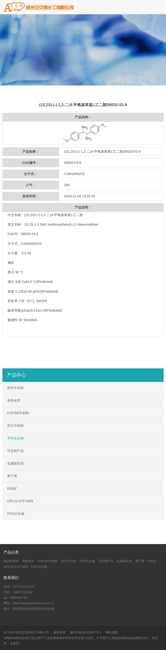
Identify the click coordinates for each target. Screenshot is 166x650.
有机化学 (13, 400)
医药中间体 (15, 388)
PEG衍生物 (15, 514)
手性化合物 (15, 438)
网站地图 (111, 632)
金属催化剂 (15, 463)
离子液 (12, 476)
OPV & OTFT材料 (20, 501)
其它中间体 (15, 425)
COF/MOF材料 (18, 413)
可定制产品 (15, 451)
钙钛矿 (12, 488)
